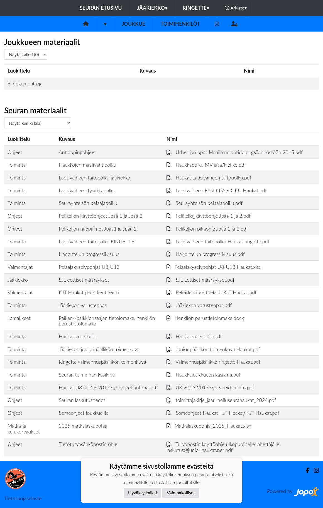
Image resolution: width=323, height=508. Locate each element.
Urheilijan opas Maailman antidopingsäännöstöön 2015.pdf (235, 152)
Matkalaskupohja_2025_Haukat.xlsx (209, 426)
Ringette (196, 8)
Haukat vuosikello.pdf (194, 336)
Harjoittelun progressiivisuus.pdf (206, 254)
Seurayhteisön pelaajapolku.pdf (205, 203)
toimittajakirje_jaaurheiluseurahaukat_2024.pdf (221, 400)
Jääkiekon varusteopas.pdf (199, 305)
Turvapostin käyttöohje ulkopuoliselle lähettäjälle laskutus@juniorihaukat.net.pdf (223, 447)
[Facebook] (305, 470)
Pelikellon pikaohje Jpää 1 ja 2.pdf (207, 229)
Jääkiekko (152, 8)
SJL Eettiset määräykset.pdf (200, 280)
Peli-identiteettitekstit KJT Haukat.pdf (211, 292)
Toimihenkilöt (180, 24)
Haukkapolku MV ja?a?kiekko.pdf (206, 165)
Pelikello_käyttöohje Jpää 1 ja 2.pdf (209, 216)
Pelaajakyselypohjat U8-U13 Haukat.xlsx (214, 267)
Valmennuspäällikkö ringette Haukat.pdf (214, 362)
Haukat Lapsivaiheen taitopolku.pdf (209, 177)
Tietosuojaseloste (22, 498)
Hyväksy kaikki (142, 492)
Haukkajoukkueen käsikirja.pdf (204, 375)
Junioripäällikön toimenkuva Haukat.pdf (213, 349)
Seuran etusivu (101, 8)
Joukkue (133, 24)
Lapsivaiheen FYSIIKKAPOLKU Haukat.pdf (217, 190)
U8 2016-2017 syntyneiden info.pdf (210, 387)
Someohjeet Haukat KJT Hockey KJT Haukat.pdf (223, 413)
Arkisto (236, 7)
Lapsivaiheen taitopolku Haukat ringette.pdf (218, 241)
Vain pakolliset (181, 492)
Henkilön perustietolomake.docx (205, 318)
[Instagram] (217, 24)
